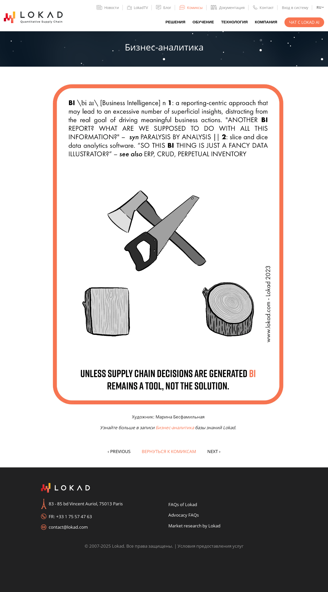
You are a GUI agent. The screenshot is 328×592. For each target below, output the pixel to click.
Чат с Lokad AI (304, 22)
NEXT (213, 451)
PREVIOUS (119, 451)
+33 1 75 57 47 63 (74, 516)
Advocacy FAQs (183, 515)
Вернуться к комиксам (169, 451)
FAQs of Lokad (182, 504)
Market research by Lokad (194, 526)
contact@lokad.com (68, 527)
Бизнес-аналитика (175, 427)
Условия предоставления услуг (210, 546)
